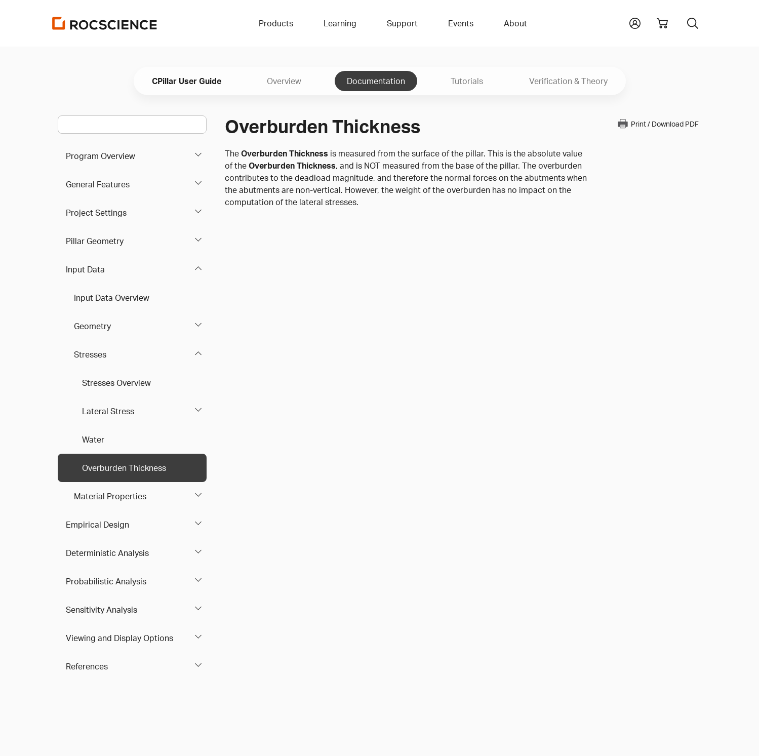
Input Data (85, 269)
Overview (284, 81)
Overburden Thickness (124, 468)
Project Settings (96, 213)
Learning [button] (340, 23)
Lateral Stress (108, 411)
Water (93, 439)
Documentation (376, 81)
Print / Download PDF (658, 123)
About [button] (515, 23)
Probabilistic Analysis (106, 581)
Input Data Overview (111, 298)
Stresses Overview (116, 383)
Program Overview (100, 156)
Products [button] (276, 23)
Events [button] (460, 23)
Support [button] (402, 23)
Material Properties (110, 496)
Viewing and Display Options (119, 638)
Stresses (90, 354)
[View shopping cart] (662, 23)
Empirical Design (97, 525)
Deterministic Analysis (107, 553)
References (87, 666)
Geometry (92, 326)
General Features (98, 184)
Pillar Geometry (95, 241)
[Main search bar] (132, 124)
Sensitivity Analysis (101, 610)
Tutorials (467, 81)
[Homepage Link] (105, 23)
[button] (635, 22)
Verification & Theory (568, 81)
